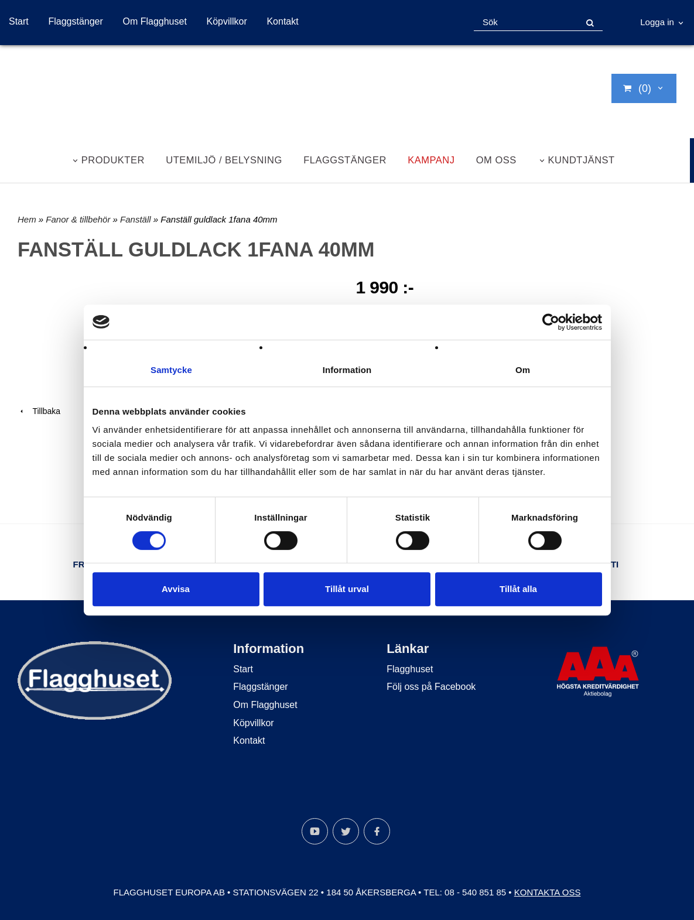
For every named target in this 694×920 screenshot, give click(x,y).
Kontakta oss (547, 892)
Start (19, 21)
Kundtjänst (581, 160)
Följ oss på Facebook (431, 687)
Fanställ (136, 219)
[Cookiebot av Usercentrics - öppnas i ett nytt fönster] (551, 322)
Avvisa (176, 589)
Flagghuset (410, 669)
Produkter (113, 160)
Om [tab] (522, 370)
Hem (27, 219)
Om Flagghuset (154, 21)
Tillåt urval (347, 589)
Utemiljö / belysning (224, 160)
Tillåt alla (518, 589)
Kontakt (282, 21)
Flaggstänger (75, 21)
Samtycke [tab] (171, 370)
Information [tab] (347, 370)
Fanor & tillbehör (79, 219)
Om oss (496, 160)
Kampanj (431, 160)
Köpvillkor (226, 21)
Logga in (657, 22)
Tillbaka (39, 411)
